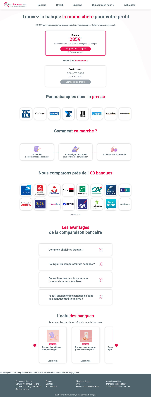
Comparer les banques (75, 48)
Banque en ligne (22, 389)
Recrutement (51, 386)
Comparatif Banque (24, 381)
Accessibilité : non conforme (118, 386)
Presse (49, 381)
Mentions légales (83, 381)
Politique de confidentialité (87, 386)
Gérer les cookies (113, 381)
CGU (78, 384)
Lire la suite (53, 361)
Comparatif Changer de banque (29, 386)
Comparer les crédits (75, 82)
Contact (49, 384)
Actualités (129, 5)
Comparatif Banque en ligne (27, 384)
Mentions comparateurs (116, 384)
